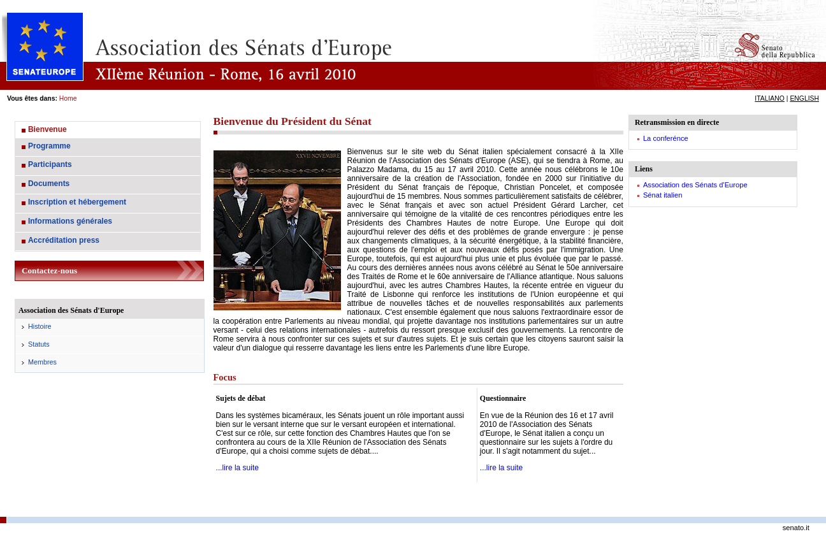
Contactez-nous (49, 270)
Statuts (39, 344)
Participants (50, 164)
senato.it (796, 527)
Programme (49, 145)
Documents (48, 183)
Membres (42, 362)
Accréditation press (63, 240)
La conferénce (665, 138)
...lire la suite (237, 467)
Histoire (40, 326)
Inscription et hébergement (77, 202)
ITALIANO (770, 98)
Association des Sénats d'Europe (695, 185)
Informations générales (70, 221)
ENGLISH (804, 98)
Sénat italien (663, 195)
